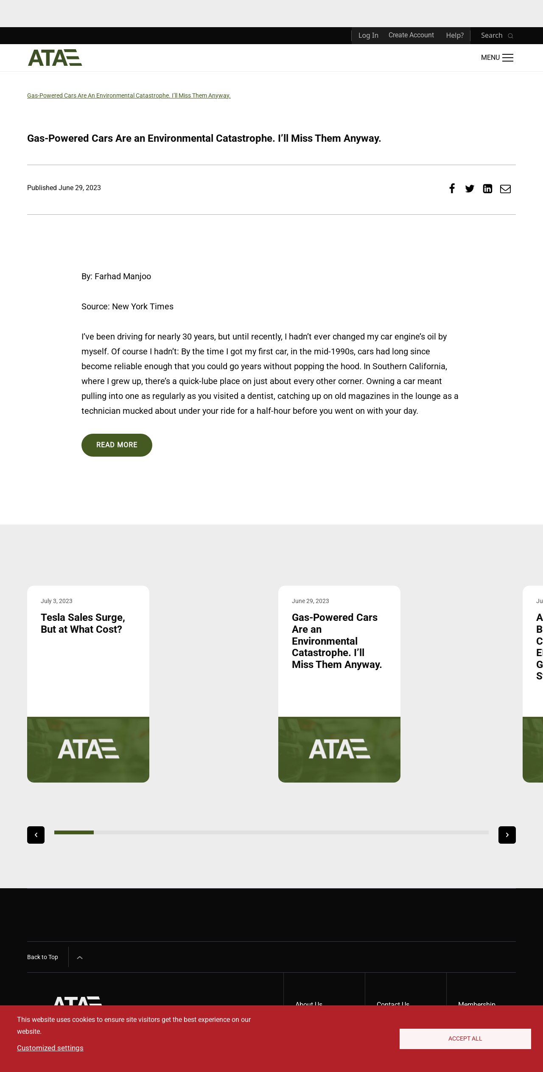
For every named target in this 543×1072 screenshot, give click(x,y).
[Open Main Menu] (497, 57)
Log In (368, 35)
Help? (455, 35)
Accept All (465, 1038)
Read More (116, 445)
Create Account (411, 35)
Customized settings (50, 1048)
